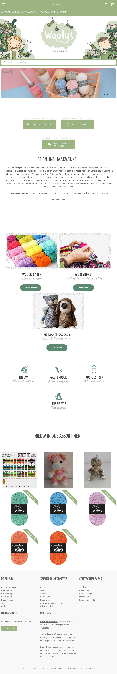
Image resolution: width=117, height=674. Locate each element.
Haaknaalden (7, 590)
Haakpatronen (7, 600)
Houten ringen (7, 593)
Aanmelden (9, 628)
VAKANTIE (61, 12)
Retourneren (46, 600)
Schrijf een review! (49, 647)
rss (52, 668)
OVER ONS (17, 12)
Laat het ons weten (62, 193)
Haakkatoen (6, 597)
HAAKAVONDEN (47, 12)
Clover (84, 174)
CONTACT (5, 12)
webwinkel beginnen (62, 668)
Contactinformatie (87, 600)
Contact (43, 593)
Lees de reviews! (49, 621)
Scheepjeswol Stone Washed (45, 174)
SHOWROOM (31, 12)
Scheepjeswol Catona (100, 171)
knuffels (50, 180)
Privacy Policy (46, 606)
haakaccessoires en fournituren (31, 177)
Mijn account (46, 587)
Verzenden (45, 597)
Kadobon (5, 606)
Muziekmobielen (8, 587)
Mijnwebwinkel (88, 668)
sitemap (46, 668)
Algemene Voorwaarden (51, 603)
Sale (3, 603)
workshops (68, 187)
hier (64, 625)
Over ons (44, 590)
